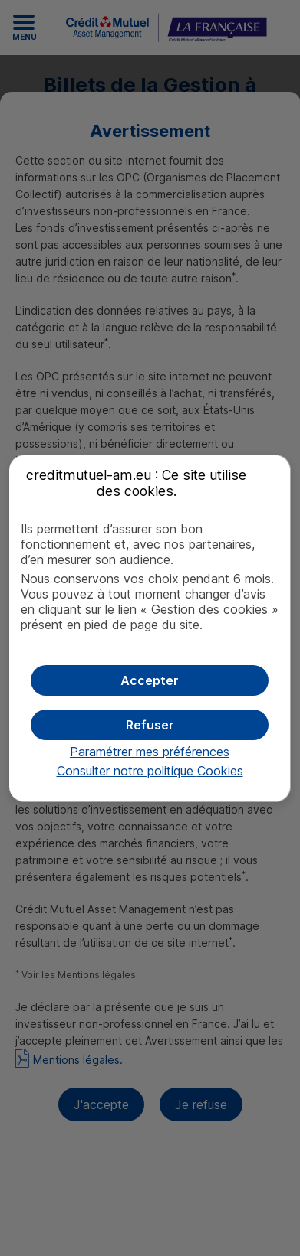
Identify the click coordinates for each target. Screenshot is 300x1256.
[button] (150, 680)
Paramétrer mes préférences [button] (149, 751)
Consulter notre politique (150, 770)
